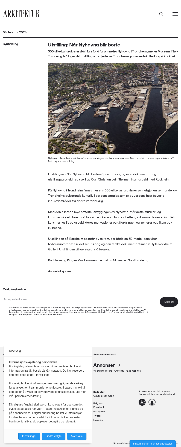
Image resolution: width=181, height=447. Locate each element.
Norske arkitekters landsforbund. (157, 394)
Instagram (99, 411)
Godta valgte (54, 436)
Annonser (107, 365)
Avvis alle (77, 436)
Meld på (169, 301)
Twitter (97, 415)
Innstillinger (29, 436)
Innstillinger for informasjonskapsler (152, 443)
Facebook (98, 407)
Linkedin (98, 420)
